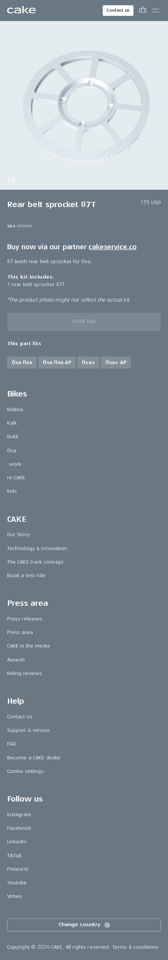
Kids (12, 491)
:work (14, 464)
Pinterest (17, 869)
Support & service (28, 730)
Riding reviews (24, 673)
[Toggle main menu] (155, 10)
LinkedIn (17, 841)
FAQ (11, 744)
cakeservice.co (112, 247)
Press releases (25, 619)
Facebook (19, 828)
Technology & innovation (37, 548)
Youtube (17, 882)
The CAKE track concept (35, 562)
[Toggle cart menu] (142, 10)
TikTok (14, 855)
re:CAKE (16, 477)
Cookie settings (25, 771)
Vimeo (14, 896)
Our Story (18, 534)
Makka (15, 409)
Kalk (12, 423)
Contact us (118, 10)
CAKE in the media (28, 646)
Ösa (11, 450)
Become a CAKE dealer (34, 757)
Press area (20, 632)
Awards (16, 660)
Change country (84, 925)
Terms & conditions (135, 947)
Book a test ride (26, 575)
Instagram (19, 814)
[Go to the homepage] (21, 10)
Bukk (13, 436)
